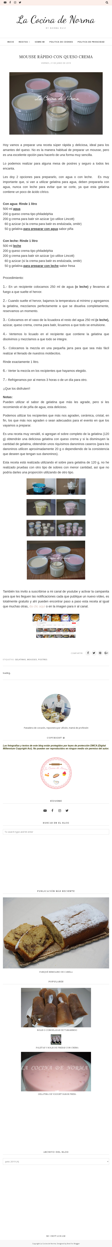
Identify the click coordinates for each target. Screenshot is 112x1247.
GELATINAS (20, 659)
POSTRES (42, 659)
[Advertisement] (56, 862)
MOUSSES (32, 659)
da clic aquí (37, 606)
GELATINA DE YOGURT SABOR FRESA (57, 1094)
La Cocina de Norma (56, 19)
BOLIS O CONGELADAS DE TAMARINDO (57, 1030)
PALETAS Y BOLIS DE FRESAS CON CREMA (57, 1047)
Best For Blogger (73, 1243)
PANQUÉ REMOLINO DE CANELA (56, 972)
